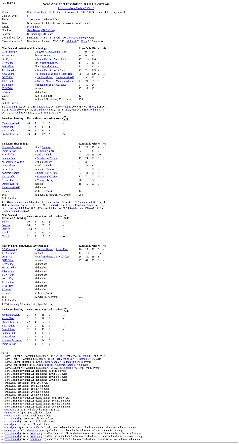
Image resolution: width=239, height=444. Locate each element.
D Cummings (34, 34)
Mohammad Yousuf (47, 73)
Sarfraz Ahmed (45, 77)
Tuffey (66, 109)
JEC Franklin (9, 70)
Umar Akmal (9, 165)
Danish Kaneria (50, 62)
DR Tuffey (7, 77)
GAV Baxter (33, 30)
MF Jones (48, 34)
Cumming (12, 106)
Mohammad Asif (65, 77)
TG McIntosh (9, 55)
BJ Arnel (6, 92)
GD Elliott (8, 66)
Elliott (91, 106)
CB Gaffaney (48, 30)
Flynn (84, 41)
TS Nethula (8, 81)
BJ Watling (8, 62)
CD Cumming (9, 51)
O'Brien (52, 158)
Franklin (39, 109)
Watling (66, 106)
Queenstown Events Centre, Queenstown (49, 12)
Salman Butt (8, 158)
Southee (18, 112)
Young (46, 112)
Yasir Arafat (43, 55)
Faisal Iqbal (8, 169)
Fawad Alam (75, 37)
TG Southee (8, 84)
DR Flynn (7, 59)
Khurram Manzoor (12, 147)
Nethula (93, 109)
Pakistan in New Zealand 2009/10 (76, 8)
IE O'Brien (7, 88)
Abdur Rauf (59, 51)
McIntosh (71, 41)
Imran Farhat (55, 37)
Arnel (53, 150)
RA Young (8, 73)
